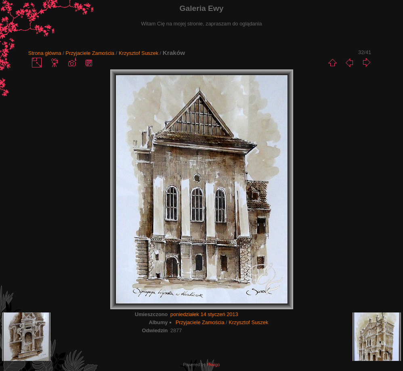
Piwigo (213, 364)
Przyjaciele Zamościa (89, 53)
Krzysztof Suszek (138, 53)
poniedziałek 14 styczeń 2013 (204, 314)
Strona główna (44, 53)
